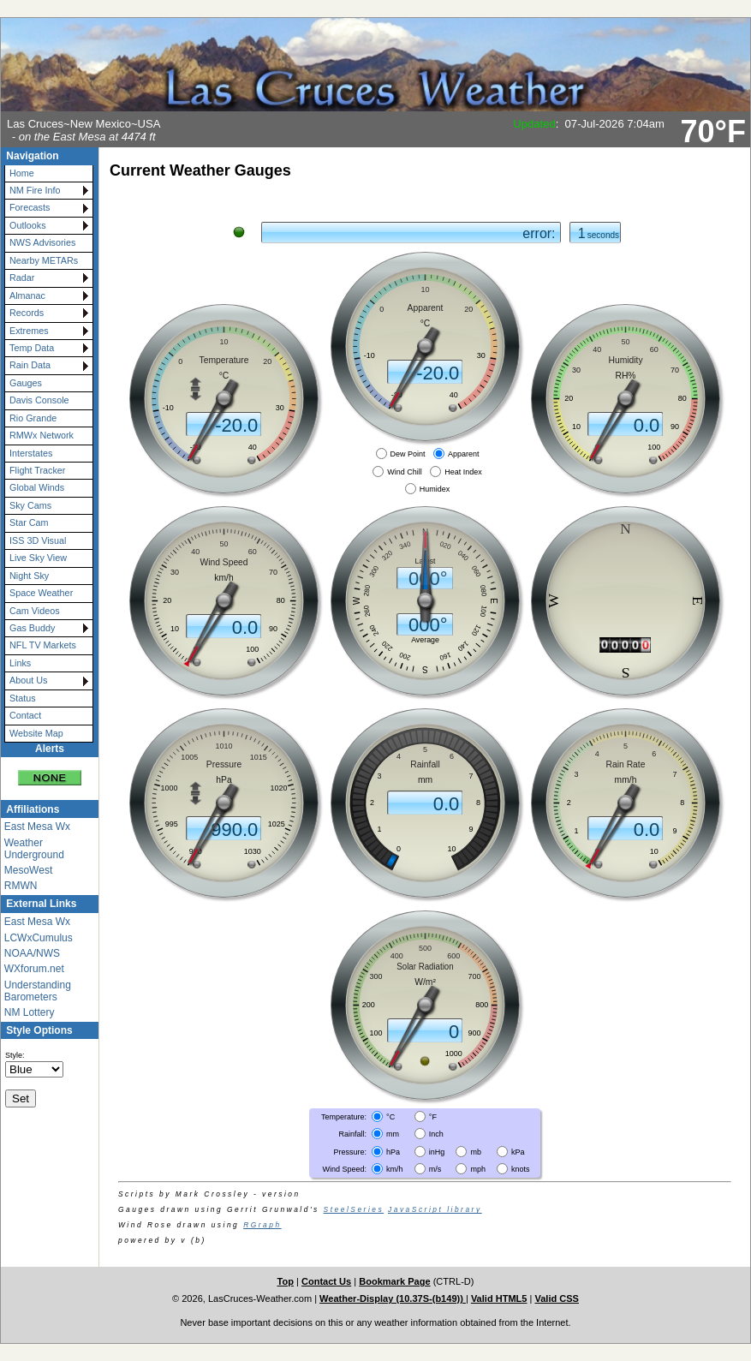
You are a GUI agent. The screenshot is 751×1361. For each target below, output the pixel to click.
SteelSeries (354, 1209)
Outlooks (27, 225)
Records (26, 312)
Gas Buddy (32, 628)
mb (475, 1151)
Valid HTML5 (499, 1298)
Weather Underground (34, 849)
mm (392, 1134)
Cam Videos (34, 611)
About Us (28, 680)
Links (20, 663)
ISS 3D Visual (37, 540)
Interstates (30, 453)
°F (433, 1117)
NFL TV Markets (42, 645)
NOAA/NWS (32, 953)
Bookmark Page (394, 1281)
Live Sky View (38, 557)
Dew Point (408, 454)
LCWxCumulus (38, 938)
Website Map (36, 733)
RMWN (21, 886)
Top (285, 1281)
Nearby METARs (43, 260)
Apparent (464, 454)
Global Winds (36, 487)
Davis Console (39, 400)
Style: (15, 1055)
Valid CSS (556, 1298)
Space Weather (41, 593)
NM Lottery (29, 1012)
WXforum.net (34, 969)
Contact (25, 715)
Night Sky (29, 575)
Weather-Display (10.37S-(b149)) (392, 1298)
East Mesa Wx (37, 827)
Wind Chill (404, 471)
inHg (437, 1151)
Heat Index (463, 471)
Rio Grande (33, 418)
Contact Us (326, 1281)
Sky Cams (30, 505)
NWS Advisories (42, 242)
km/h (394, 1168)
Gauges (25, 383)
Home (21, 173)
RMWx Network (41, 435)
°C (390, 1117)
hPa (393, 1151)
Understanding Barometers (37, 991)
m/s (435, 1168)
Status (22, 698)
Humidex (435, 488)
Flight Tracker (37, 470)
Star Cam (29, 522)
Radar (21, 277)
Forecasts (29, 207)
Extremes (29, 330)
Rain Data (30, 365)
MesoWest (28, 870)
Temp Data (31, 348)
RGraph (262, 1225)
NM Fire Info (34, 190)
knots (520, 1168)
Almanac (27, 295)
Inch (436, 1134)
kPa (518, 1151)
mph (478, 1168)
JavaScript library (435, 1209)
